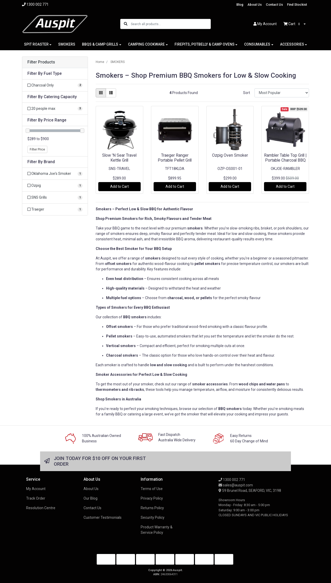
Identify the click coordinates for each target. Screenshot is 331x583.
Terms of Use (152, 489)
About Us (254, 4)
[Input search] (170, 23)
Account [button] (265, 24)
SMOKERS (66, 44)
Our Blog (90, 498)
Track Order (35, 498)
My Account (36, 489)
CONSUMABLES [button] (257, 44)
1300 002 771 (232, 480)
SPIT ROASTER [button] (36, 44)
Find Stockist (297, 4)
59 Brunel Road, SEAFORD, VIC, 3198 (250, 490)
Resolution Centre (40, 508)
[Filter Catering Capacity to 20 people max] (55, 109)
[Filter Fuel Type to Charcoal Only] (55, 85)
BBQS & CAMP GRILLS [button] (100, 44)
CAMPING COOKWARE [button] (146, 44)
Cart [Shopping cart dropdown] (293, 24)
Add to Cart (119, 186)
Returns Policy (152, 508)
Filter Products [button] (41, 62)
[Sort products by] (281, 92)
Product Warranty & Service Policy (156, 530)
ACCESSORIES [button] (292, 44)
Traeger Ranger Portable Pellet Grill (175, 158)
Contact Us (274, 4)
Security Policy (152, 517)
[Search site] (126, 23)
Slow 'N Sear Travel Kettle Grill (119, 158)
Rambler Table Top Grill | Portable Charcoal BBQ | (285, 160)
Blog (239, 4)
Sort (246, 93)
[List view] (111, 92)
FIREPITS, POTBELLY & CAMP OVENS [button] (205, 44)
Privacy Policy (152, 498)
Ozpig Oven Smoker (230, 155)
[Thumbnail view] (101, 92)
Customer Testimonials (103, 517)
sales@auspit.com (236, 485)
